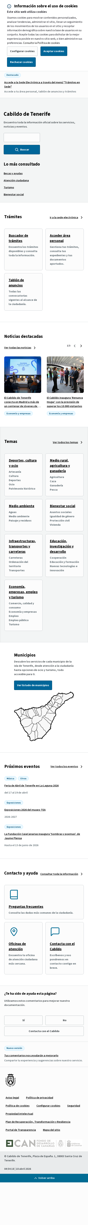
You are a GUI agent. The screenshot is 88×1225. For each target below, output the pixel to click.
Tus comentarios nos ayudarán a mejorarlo (31, 1055)
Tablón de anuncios (16, 283)
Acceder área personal (60, 238)
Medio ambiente (21, 506)
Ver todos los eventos (64, 766)
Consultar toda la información (59, 874)
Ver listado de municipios (33, 685)
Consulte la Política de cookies (41, 43)
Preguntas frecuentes (26, 906)
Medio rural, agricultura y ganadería (60, 465)
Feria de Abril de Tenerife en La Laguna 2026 (31, 786)
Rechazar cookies (21, 62)
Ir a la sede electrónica (64, 217)
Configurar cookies (22, 51)
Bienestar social (62, 506)
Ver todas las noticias (17, 348)
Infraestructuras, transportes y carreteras (22, 546)
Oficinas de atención (17, 946)
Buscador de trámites (18, 238)
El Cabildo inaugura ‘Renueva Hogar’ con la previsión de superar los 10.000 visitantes (65, 402)
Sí (23, 1020)
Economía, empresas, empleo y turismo (23, 592)
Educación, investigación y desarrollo (62, 546)
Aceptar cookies (53, 51)
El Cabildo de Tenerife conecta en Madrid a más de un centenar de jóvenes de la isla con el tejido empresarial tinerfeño (22, 406)
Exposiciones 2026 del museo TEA (25, 810)
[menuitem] (13, 173)
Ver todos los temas (65, 442)
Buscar (22, 150)
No (65, 1020)
